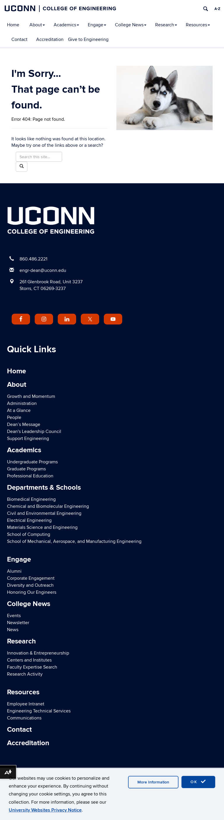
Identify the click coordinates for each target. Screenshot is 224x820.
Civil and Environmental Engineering (44, 513)
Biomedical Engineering (31, 499)
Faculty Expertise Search (32, 667)
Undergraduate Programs (32, 462)
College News (130, 25)
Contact (19, 39)
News (12, 630)
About (37, 25)
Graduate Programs (26, 469)
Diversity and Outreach (30, 585)
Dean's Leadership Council (34, 431)
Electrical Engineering (29, 520)
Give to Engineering (88, 39)
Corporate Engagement (31, 578)
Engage (97, 25)
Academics (66, 25)
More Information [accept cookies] (153, 782)
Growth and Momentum (31, 396)
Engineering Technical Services (39, 711)
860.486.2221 (33, 259)
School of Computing (28, 534)
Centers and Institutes (29, 660)
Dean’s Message (23, 424)
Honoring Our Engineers (31, 592)
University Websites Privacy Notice (45, 810)
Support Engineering (28, 438)
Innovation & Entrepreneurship (38, 653)
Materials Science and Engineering (42, 527)
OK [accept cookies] (198, 781)
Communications (24, 718)
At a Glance (19, 410)
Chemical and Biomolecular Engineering (48, 506)
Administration (22, 403)
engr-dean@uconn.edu (43, 270)
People (14, 417)
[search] (205, 8)
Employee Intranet (25, 704)
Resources (198, 25)
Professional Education (30, 476)
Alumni (14, 571)
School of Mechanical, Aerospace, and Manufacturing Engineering (74, 541)
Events (14, 616)
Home (13, 25)
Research (166, 25)
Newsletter (18, 623)
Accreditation (50, 39)
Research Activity (25, 674)
